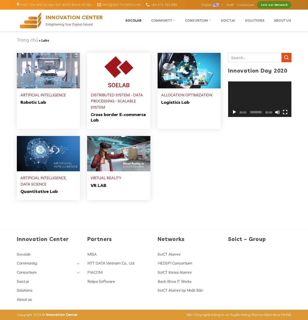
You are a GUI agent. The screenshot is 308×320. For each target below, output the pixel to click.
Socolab (133, 20)
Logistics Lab (175, 102)
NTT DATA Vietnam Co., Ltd (110, 263)
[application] (259, 99)
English (212, 4)
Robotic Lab (33, 102)
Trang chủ (27, 40)
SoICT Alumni (169, 254)
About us (282, 20)
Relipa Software (101, 281)
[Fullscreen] (284, 112)
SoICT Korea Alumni (175, 272)
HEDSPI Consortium (175, 263)
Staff (230, 5)
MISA (92, 254)
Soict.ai (228, 20)
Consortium (245, 5)
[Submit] (286, 57)
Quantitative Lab (39, 191)
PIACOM (95, 272)
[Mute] (277, 112)
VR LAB (98, 185)
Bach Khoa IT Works (175, 281)
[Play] (234, 112)
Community (163, 20)
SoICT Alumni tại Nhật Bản (180, 290)
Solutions (254, 20)
